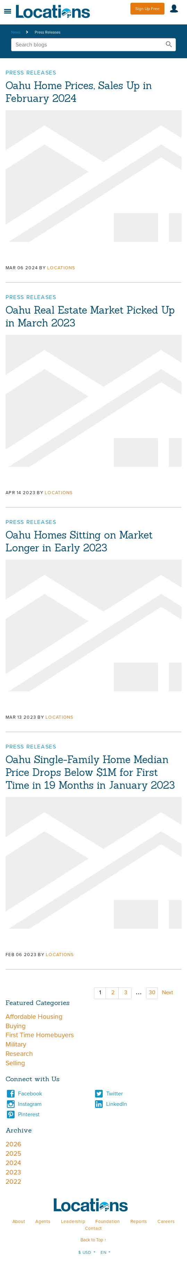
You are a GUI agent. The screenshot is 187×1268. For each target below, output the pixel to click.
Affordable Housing (34, 1017)
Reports (138, 1221)
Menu (7, 11)
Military (16, 1044)
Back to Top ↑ (93, 1240)
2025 (13, 1153)
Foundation (107, 1221)
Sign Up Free (147, 8)
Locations (61, 268)
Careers (166, 1221)
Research (19, 1054)
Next (167, 992)
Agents (43, 1221)
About (18, 1221)
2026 (13, 1144)
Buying (16, 1026)
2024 (13, 1163)
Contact (93, 1228)
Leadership (73, 1221)
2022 (13, 1182)
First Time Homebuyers (40, 1035)
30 (152, 992)
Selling (15, 1063)
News (15, 32)
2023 (13, 1172)
